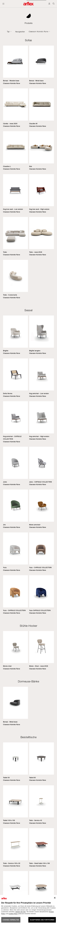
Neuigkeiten (20, 32)
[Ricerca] (54, 4)
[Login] (49, 4)
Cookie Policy (13, 913)
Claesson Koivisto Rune (38, 32)
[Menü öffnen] (3, 4)
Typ (8, 32)
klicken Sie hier (20, 911)
